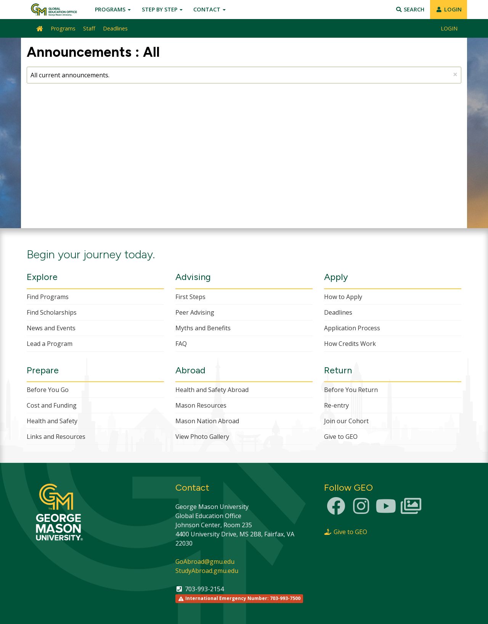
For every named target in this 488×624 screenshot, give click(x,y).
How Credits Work (350, 343)
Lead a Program (49, 343)
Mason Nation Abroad (207, 421)
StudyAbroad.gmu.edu (206, 570)
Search (410, 9)
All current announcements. (244, 74)
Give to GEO (341, 436)
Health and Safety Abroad (212, 390)
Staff (89, 28)
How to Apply (343, 297)
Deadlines (115, 28)
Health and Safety (52, 421)
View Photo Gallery (202, 436)
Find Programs (48, 297)
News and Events (51, 328)
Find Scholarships (52, 312)
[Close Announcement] (455, 74)
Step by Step (162, 9)
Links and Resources (56, 436)
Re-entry (336, 405)
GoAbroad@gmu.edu (204, 561)
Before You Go (48, 390)
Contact (209, 9)
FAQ (181, 343)
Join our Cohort (346, 421)
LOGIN (448, 9)
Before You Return (351, 390)
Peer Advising (194, 312)
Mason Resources (200, 405)
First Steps (190, 297)
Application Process (352, 328)
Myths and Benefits (203, 328)
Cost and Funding (52, 405)
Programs (113, 9)
